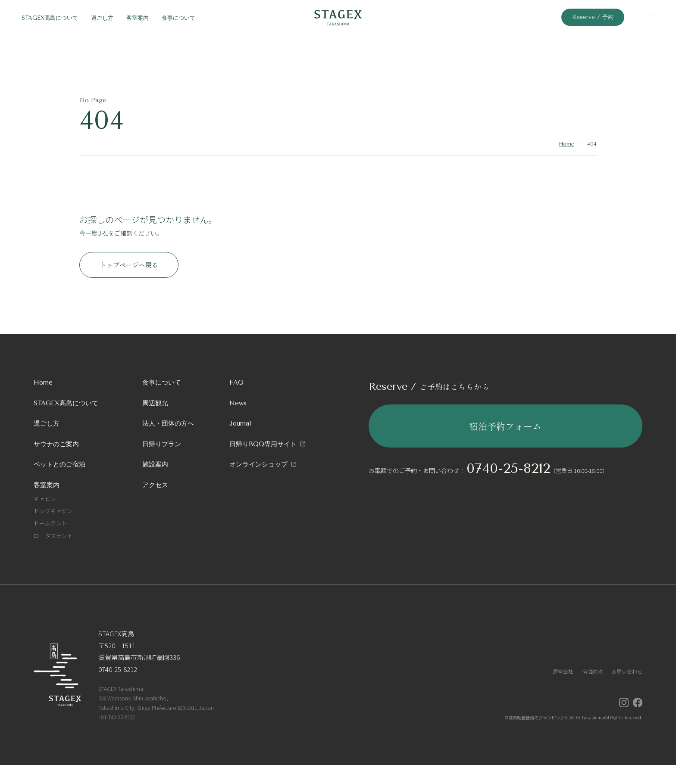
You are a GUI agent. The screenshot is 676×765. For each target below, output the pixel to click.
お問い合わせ (626, 671)
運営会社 (563, 671)
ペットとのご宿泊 (59, 464)
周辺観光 (155, 403)
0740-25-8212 (508, 468)
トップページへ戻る (129, 264)
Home (566, 144)
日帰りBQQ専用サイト (263, 444)
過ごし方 (102, 18)
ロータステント (53, 536)
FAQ (236, 382)
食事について (178, 18)
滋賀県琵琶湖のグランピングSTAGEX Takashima (556, 717)
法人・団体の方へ (168, 423)
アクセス (155, 485)
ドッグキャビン (53, 511)
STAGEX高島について (50, 18)
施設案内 (155, 464)
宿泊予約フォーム (505, 426)
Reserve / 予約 (592, 17)
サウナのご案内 (56, 444)
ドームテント (50, 523)
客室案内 (137, 18)
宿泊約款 (592, 671)
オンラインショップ (258, 464)
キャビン (45, 498)
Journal (240, 423)
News (238, 403)
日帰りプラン (161, 444)
